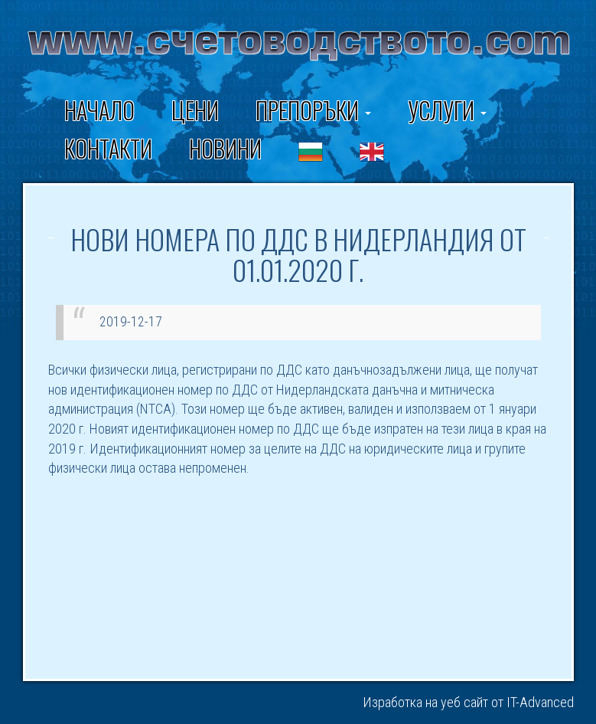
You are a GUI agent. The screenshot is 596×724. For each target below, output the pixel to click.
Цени (195, 110)
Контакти (108, 148)
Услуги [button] (447, 110)
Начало (99, 110)
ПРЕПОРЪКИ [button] (313, 110)
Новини (225, 148)
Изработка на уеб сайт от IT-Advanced (468, 702)
